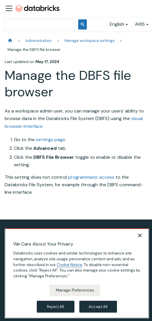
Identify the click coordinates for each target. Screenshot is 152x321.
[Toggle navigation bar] (9, 8)
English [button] (117, 24)
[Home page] (10, 40)
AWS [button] (140, 24)
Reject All (55, 310)
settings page (50, 139)
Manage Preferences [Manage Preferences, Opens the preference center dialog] (75, 294)
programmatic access (91, 177)
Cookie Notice (69, 268)
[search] (39, 24)
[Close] (139, 239)
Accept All (98, 310)
